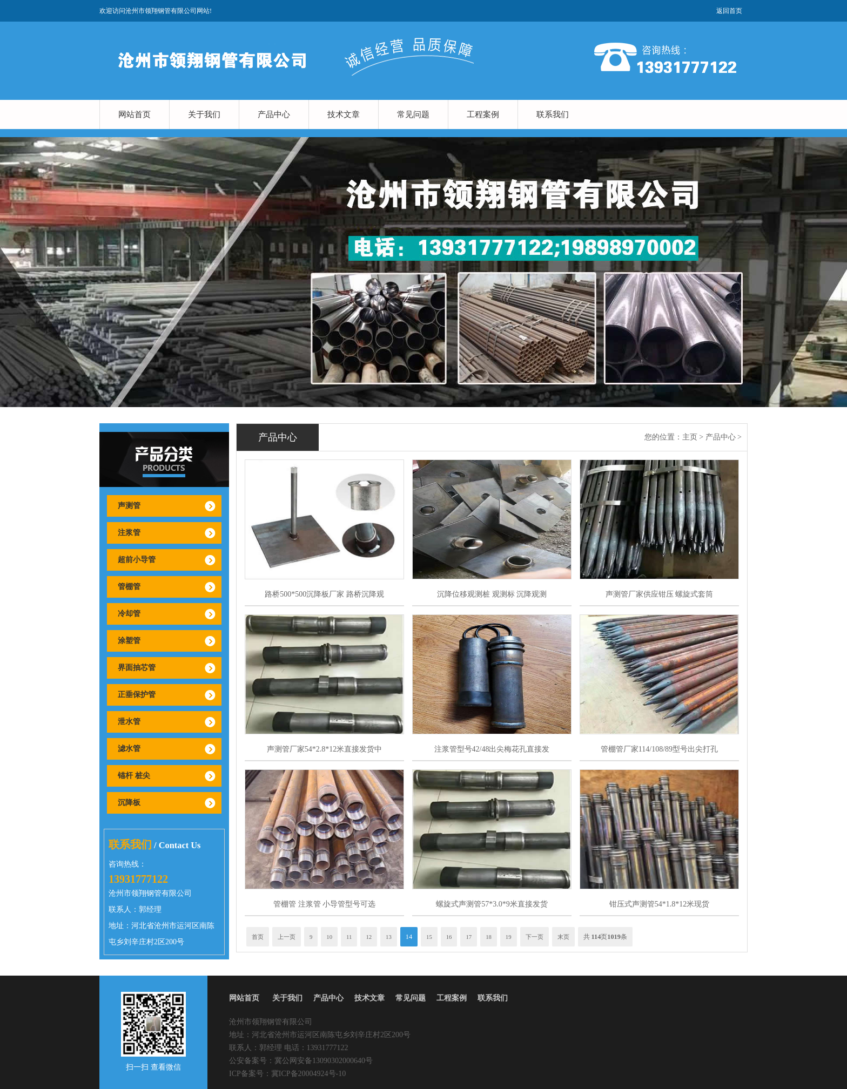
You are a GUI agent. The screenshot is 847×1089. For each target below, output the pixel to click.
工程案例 (483, 114)
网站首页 (134, 114)
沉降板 (129, 803)
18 (489, 937)
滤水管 (129, 749)
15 (429, 937)
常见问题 (413, 114)
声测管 (129, 506)
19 (509, 937)
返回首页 (729, 11)
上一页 (286, 937)
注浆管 (129, 533)
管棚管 (129, 587)
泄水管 (129, 722)
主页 (689, 437)
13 (389, 937)
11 (349, 937)
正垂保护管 (137, 695)
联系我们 (552, 114)
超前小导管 (137, 560)
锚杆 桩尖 (134, 776)
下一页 (534, 937)
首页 (258, 937)
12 (369, 937)
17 (469, 937)
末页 (563, 937)
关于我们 (204, 114)
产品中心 (274, 114)
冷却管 (129, 614)
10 (329, 937)
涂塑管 (129, 641)
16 (449, 937)
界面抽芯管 (137, 668)
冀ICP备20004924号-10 (308, 1074)
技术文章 (343, 114)
